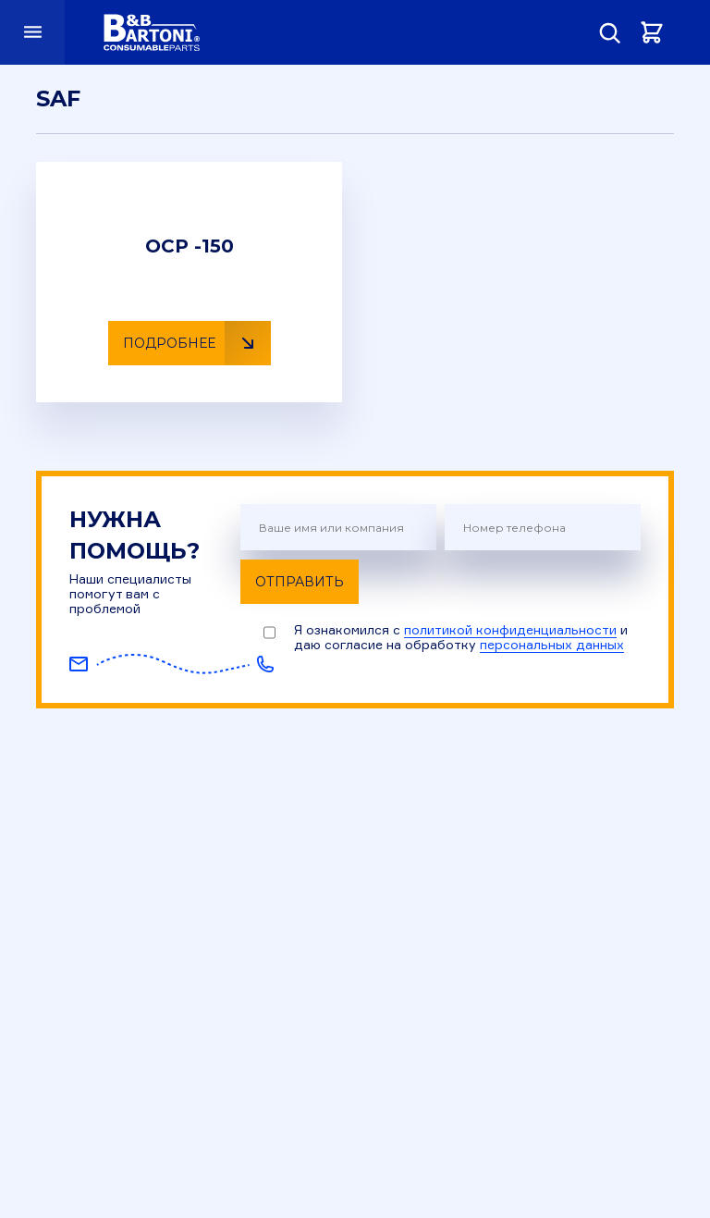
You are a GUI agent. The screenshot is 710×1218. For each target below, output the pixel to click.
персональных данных (552, 644)
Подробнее (197, 343)
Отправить (299, 581)
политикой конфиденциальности (510, 629)
